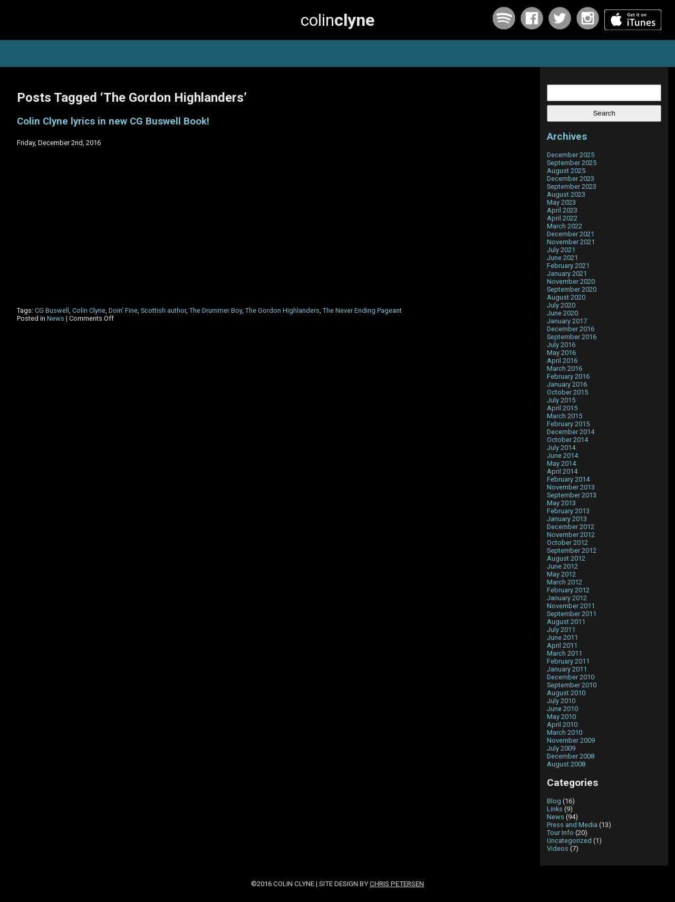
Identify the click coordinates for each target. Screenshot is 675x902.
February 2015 (568, 424)
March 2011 (564, 653)
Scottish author (163, 310)
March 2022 (564, 226)
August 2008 (566, 764)
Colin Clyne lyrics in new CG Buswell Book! (113, 121)
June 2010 (562, 709)
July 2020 (561, 305)
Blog (554, 801)
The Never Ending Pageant (362, 310)
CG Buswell (52, 310)
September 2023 (571, 186)
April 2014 (562, 471)
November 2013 (571, 487)
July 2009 (561, 748)
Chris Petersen (397, 884)
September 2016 (571, 337)
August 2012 (566, 558)
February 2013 (568, 511)
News (55, 318)
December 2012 (570, 527)
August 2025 (566, 171)
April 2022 (562, 218)
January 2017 (567, 321)
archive (435, 54)
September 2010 (571, 685)
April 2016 (562, 360)
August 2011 (566, 622)
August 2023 (566, 194)
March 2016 (564, 368)
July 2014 (561, 448)
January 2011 (567, 669)
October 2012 (567, 542)
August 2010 (566, 693)
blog (355, 54)
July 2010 (561, 701)
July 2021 (561, 250)
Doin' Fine (123, 310)
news (273, 54)
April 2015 (562, 408)
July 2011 (561, 630)
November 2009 (571, 740)
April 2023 (562, 210)
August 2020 (566, 297)
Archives (567, 136)
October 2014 (567, 440)
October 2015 (567, 392)
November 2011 (571, 606)
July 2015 (561, 400)
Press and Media (572, 825)
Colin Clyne (88, 310)
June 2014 (562, 455)
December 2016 (570, 329)
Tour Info (560, 833)
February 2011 (568, 661)
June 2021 (562, 258)
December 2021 (570, 234)
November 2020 (571, 281)
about (392, 54)
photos (315, 54)
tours (234, 54)
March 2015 (564, 416)
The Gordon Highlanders (282, 310)
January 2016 (567, 384)
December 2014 (570, 432)
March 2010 (564, 732)
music (195, 54)
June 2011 (562, 637)
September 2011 (571, 614)
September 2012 (571, 550)
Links (555, 809)
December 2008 (570, 756)
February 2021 (568, 266)
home (154, 54)
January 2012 (567, 598)
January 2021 (567, 273)
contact (517, 54)
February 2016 (568, 376)
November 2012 (571, 535)
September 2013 (571, 495)
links (476, 54)
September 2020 (571, 289)
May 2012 (561, 574)
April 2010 (562, 724)
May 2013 (561, 503)
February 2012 (568, 590)
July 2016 (561, 345)
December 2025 (570, 155)
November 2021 (571, 242)
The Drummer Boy (215, 310)
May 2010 (561, 717)
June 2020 (562, 313)
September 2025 (571, 163)
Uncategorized (569, 841)
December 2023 (570, 179)
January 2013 (567, 519)
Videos (557, 848)
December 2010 (570, 677)
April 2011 (562, 645)
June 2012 (562, 566)
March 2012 (564, 582)
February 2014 (568, 479)
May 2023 (561, 202)
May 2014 (561, 463)
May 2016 (561, 353)
